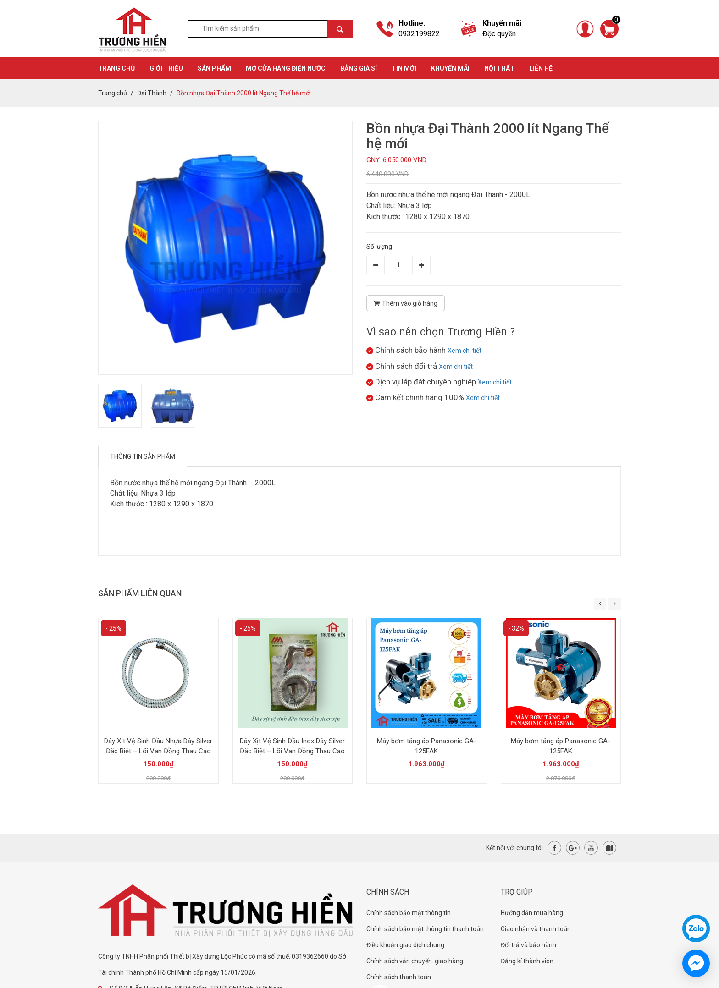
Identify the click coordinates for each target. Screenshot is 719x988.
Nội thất (499, 68)
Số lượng (379, 246)
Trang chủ (112, 93)
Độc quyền (499, 33)
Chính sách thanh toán (398, 977)
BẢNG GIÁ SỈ (358, 68)
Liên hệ (541, 68)
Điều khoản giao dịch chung (405, 945)
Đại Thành (151, 93)
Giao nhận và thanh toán (536, 929)
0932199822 (419, 33)
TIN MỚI (404, 68)
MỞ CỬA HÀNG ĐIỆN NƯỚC (286, 68)
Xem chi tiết (464, 350)
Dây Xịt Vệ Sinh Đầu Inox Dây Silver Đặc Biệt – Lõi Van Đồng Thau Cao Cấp (292, 751)
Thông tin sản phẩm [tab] (142, 456)
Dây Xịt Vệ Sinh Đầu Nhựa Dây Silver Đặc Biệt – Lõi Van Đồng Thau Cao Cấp (158, 751)
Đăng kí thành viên (527, 961)
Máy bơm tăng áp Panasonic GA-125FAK (426, 746)
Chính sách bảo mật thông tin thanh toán (425, 929)
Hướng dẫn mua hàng (532, 913)
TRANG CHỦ (116, 68)
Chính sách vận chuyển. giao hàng (414, 961)
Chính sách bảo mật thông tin (408, 913)
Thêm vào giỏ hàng (405, 303)
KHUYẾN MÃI (450, 68)
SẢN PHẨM (214, 68)
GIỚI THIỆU (166, 68)
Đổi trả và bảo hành (528, 945)
